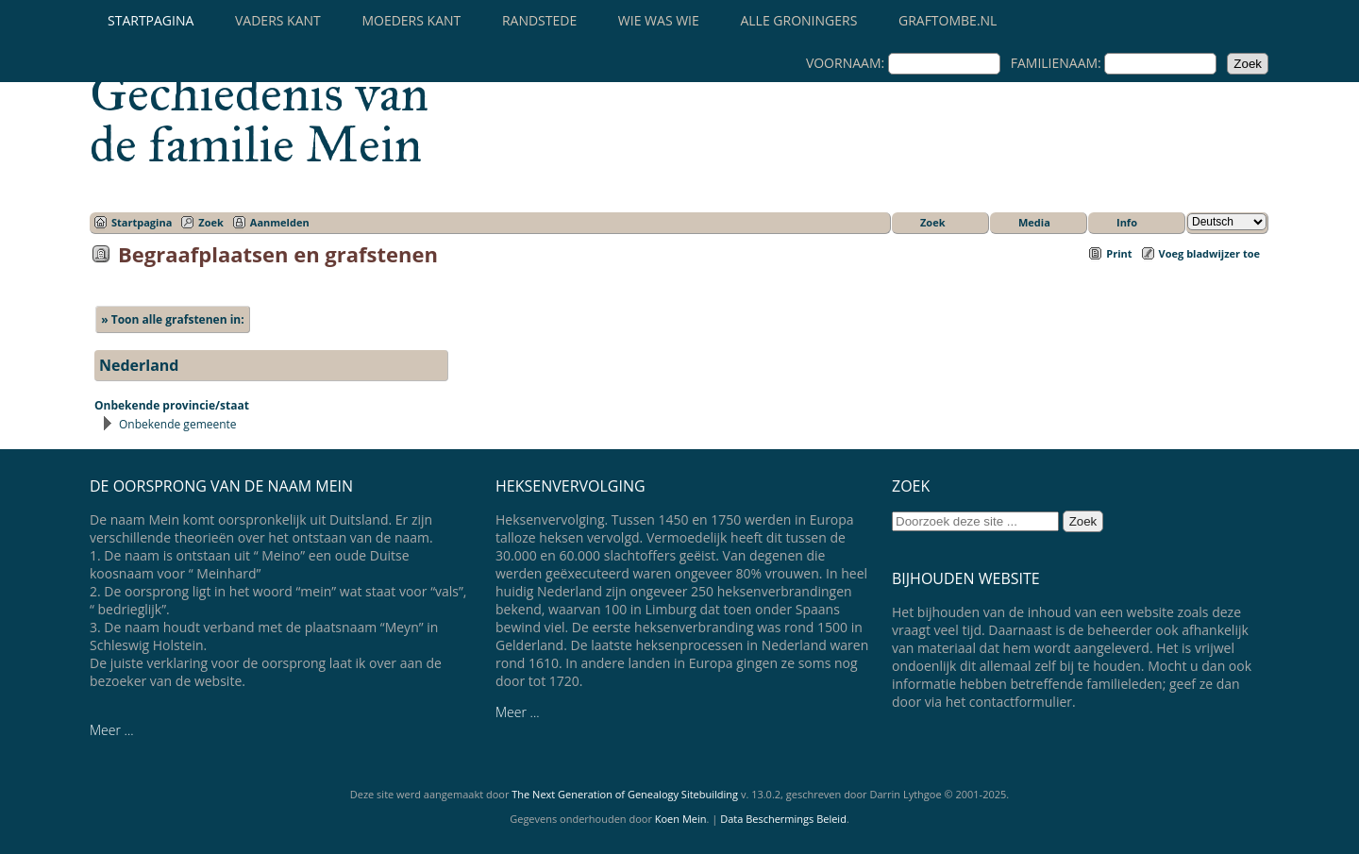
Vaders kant (278, 20)
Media (1034, 222)
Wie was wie (658, 20)
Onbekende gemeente (178, 424)
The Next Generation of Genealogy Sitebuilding (625, 794)
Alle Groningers (798, 20)
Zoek (211, 222)
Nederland (139, 365)
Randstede (539, 20)
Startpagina (150, 20)
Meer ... (112, 730)
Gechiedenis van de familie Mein (259, 119)
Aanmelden (280, 222)
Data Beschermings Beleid (783, 819)
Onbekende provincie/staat (171, 405)
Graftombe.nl (947, 20)
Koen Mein (681, 819)
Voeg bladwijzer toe (1209, 253)
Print (1119, 253)
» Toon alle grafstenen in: (172, 319)
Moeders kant (411, 20)
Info (1126, 222)
